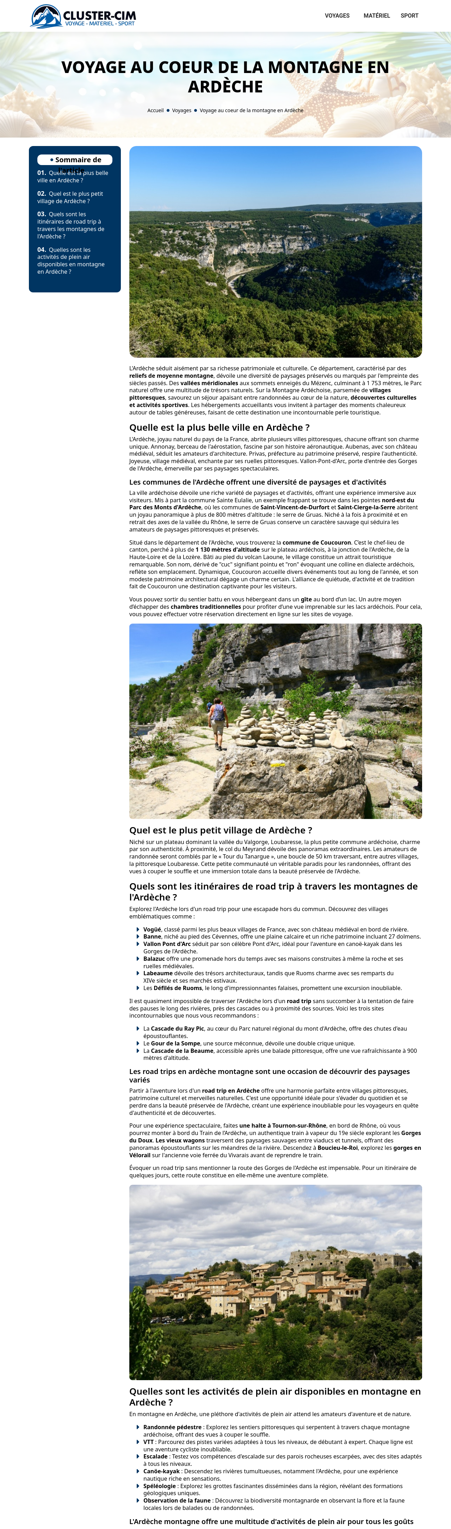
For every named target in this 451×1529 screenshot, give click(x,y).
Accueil (155, 110)
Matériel (377, 15)
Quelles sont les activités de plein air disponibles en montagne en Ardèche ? (71, 260)
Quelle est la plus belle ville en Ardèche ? (72, 176)
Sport (410, 15)
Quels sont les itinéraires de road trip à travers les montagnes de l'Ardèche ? (70, 225)
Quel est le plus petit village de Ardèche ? (70, 197)
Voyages (337, 15)
